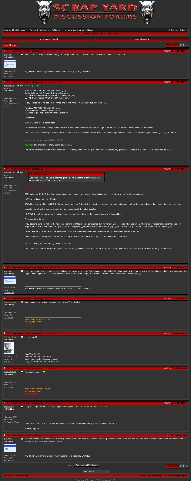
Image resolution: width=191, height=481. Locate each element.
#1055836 (183, 435)
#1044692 (183, 169)
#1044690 (183, 51)
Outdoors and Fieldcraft (49, 30)
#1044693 (183, 268)
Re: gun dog (50, 169)
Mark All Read (22, 475)
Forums (33, 30)
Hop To (70, 465)
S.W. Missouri (8, 362)
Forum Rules (9, 475)
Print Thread (10, 45)
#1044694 (183, 299)
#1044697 (183, 333)
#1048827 (183, 403)
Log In (184, 30)
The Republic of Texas (11, 422)
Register (173, 30)
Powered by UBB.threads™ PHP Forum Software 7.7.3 (95, 480)
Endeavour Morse (9, 86)
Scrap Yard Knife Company (14, 30)
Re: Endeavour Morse (53, 51)
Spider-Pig (9, 406)
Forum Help (113, 33)
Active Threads (99, 33)
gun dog (8, 54)
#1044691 (183, 82)
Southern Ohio (9, 76)
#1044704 (183, 368)
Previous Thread (48, 39)
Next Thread (142, 39)
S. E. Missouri (9, 317)
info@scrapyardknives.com (151, 475)
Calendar (86, 33)
